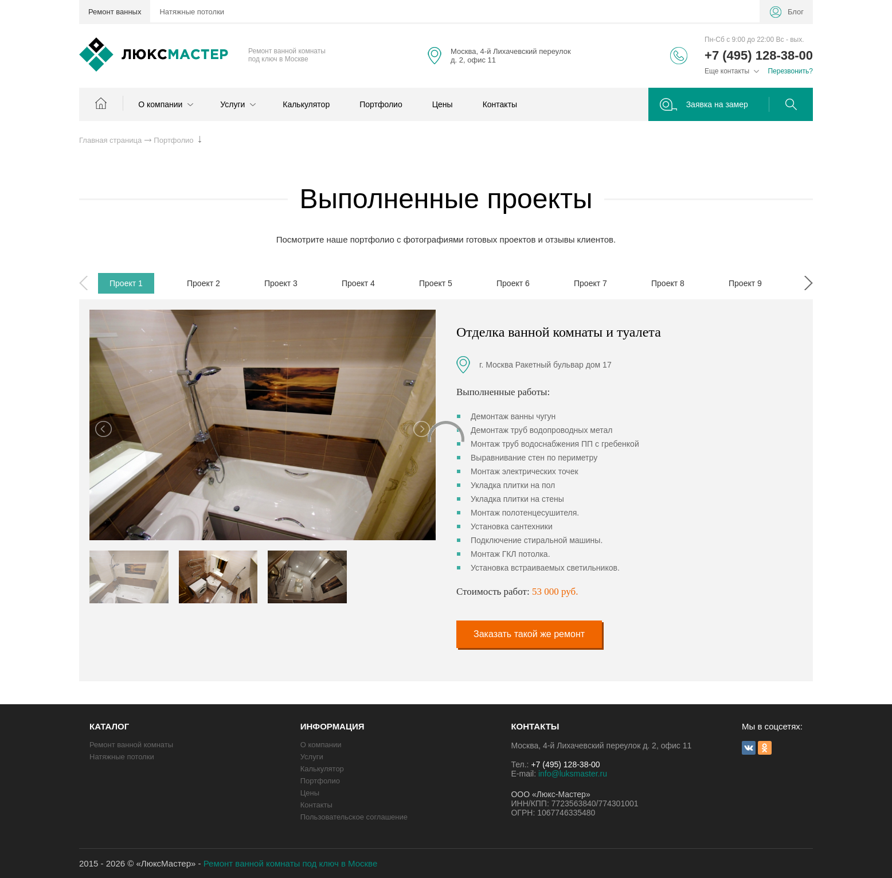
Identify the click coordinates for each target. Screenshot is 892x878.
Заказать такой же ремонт (529, 634)
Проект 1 (126, 283)
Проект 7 (590, 283)
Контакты (500, 104)
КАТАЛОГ (109, 726)
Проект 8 (667, 283)
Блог (796, 11)
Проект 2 (203, 283)
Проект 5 (435, 283)
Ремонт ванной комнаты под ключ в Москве (291, 863)
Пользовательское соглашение (354, 817)
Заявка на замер (717, 104)
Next (808, 283)
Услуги (236, 104)
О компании (164, 104)
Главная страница (110, 140)
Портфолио (380, 104)
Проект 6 (513, 283)
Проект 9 (745, 283)
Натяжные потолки (191, 11)
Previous (83, 283)
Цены (442, 104)
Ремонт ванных (114, 11)
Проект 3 (281, 283)
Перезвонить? (790, 71)
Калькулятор (306, 104)
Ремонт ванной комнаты (131, 744)
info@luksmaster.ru (572, 773)
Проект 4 (358, 283)
